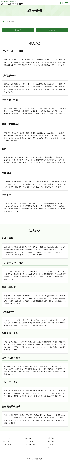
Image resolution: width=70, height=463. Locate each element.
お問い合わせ (52, 444)
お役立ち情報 (30, 444)
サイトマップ (52, 447)
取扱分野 (28, 438)
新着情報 (50, 438)
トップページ (8, 438)
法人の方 (52, 30)
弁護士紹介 (7, 444)
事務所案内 (7, 441)
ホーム (3, 21)
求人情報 (50, 441)
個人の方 (18, 30)
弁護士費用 (29, 441)
